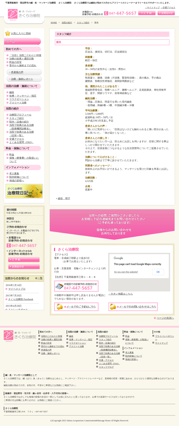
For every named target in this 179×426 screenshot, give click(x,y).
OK (158, 272)
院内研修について (19, 177)
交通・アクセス (106, 360)
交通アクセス (16, 139)
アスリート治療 (17, 102)
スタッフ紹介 (83, 22)
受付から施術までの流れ (22, 65)
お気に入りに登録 (21, 33)
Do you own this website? (126, 272)
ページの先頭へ (165, 318)
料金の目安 (15, 62)
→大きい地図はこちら (120, 294)
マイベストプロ (16, 289)
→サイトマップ (152, 7)
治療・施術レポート (22, 79)
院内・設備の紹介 (19, 121)
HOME (54, 22)
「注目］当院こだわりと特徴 (25, 55)
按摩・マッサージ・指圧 (22, 96)
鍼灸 (11, 92)
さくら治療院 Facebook (20, 299)
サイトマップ (161, 343)
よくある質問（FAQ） (21, 142)
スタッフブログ (106, 367)
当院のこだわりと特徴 (51, 336)
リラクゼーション (19, 99)
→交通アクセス (168, 7)
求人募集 (14, 173)
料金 (11, 154)
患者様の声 (17, 72)
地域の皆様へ (16, 180)
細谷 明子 (64, 198)
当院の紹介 (67, 22)
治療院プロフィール (20, 114)
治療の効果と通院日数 (21, 58)
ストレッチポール (18, 309)
